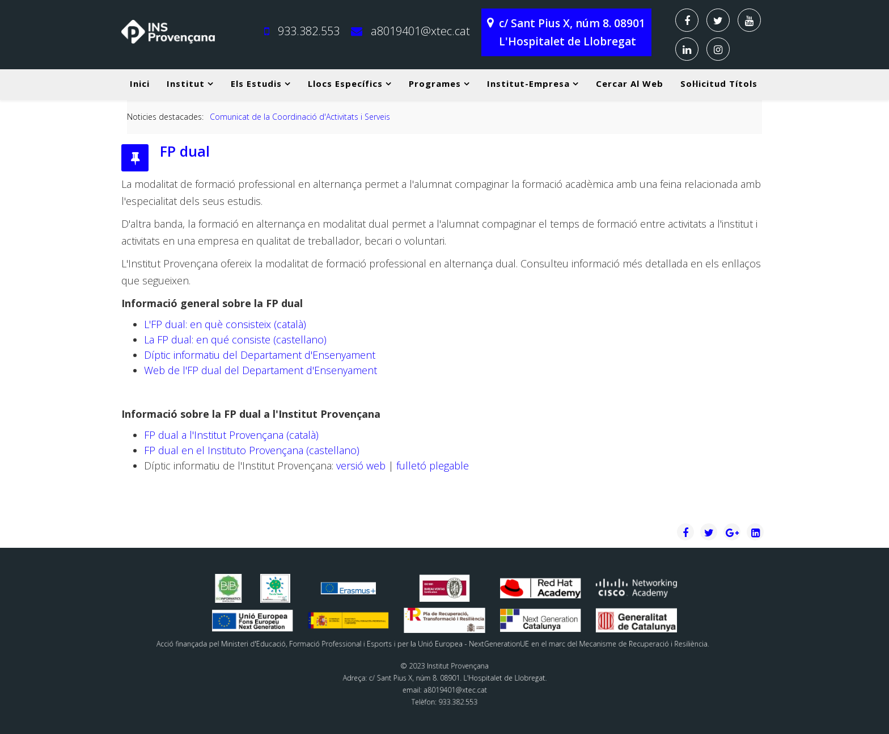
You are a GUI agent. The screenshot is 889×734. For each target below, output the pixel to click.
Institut (186, 83)
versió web (361, 465)
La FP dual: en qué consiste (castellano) (235, 339)
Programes (435, 83)
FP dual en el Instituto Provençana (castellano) (251, 450)
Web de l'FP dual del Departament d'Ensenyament (260, 370)
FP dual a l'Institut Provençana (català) (231, 435)
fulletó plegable (431, 465)
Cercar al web (629, 83)
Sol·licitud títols (718, 83)
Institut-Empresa (528, 83)
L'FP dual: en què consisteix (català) (225, 324)
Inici (140, 83)
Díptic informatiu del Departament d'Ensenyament (259, 355)
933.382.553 (309, 31)
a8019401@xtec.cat (420, 31)
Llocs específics (345, 83)
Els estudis (256, 83)
